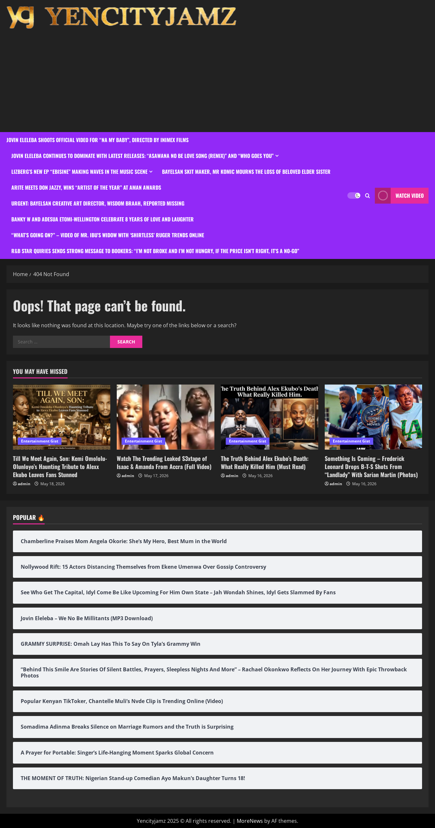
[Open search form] (367, 195)
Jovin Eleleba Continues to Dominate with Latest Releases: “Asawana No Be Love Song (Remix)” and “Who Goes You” (142, 156)
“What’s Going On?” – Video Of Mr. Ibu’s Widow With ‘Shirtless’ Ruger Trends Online (107, 235)
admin (24, 484)
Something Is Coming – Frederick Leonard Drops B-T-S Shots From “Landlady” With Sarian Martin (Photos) (371, 466)
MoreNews (250, 820)
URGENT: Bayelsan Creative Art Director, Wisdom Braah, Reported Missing (97, 203)
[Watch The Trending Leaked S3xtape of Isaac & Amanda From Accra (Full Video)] (165, 417)
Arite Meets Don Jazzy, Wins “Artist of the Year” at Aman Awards (86, 187)
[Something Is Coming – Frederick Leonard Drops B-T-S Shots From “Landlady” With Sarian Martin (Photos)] (373, 417)
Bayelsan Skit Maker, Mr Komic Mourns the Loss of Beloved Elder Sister (246, 171)
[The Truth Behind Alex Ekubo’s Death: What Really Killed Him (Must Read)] (269, 417)
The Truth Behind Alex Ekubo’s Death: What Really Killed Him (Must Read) (265, 462)
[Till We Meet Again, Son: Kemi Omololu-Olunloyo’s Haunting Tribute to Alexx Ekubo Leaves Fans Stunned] (61, 417)
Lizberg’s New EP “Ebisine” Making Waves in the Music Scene (79, 171)
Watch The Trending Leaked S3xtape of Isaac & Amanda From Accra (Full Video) (164, 462)
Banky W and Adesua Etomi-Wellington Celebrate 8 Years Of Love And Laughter (102, 219)
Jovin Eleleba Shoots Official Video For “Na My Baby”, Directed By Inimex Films (97, 140)
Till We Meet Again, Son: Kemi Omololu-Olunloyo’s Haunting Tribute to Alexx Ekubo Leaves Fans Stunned (60, 466)
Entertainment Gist (39, 441)
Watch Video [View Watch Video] (399, 196)
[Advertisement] (216, 77)
